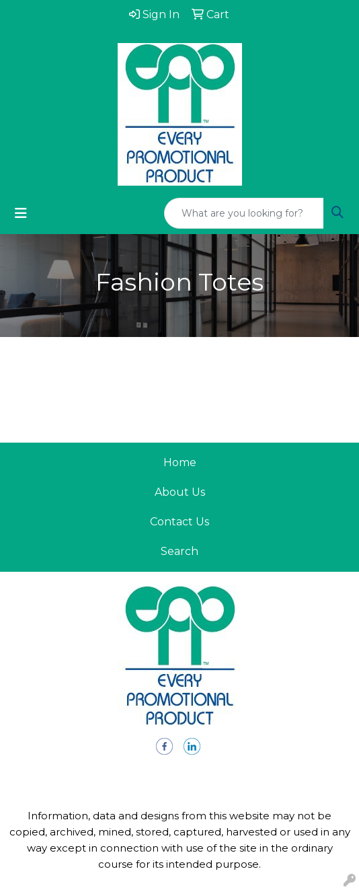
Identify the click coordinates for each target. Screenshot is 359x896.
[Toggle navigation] (21, 213)
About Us (180, 492)
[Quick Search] (244, 213)
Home (179, 462)
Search (179, 551)
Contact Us (179, 521)
